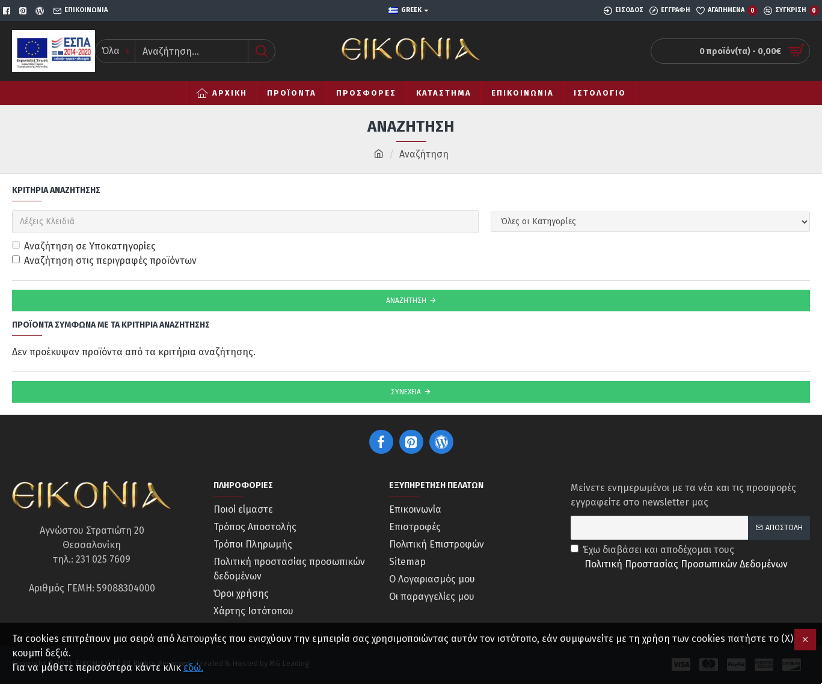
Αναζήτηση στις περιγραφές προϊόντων (104, 260)
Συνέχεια (406, 392)
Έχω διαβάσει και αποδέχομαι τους (680, 558)
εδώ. (193, 667)
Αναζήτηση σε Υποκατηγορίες (84, 246)
